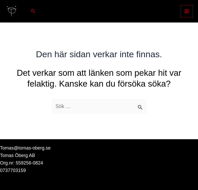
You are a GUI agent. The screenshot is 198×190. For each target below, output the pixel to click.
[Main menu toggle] (187, 11)
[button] (33, 11)
